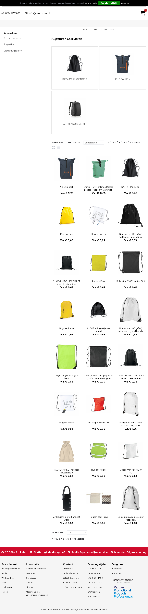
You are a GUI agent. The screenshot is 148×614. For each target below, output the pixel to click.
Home (84, 29)
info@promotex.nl (39, 13)
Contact (30, 582)
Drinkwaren (6, 587)
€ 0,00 (143, 9)
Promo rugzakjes (12, 38)
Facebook (117, 568)
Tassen (95, 29)
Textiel (4, 573)
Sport (4, 582)
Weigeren (125, 3)
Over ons (30, 573)
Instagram (117, 573)
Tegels (53, 147)
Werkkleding (7, 578)
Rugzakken (9, 44)
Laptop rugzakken (12, 50)
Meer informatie (90, 3)
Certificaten (31, 578)
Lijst (58, 147)
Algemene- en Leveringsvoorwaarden (37, 593)
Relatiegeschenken (10, 568)
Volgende (135, 142)
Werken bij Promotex (36, 568)
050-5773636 (12, 13)
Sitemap (30, 587)
